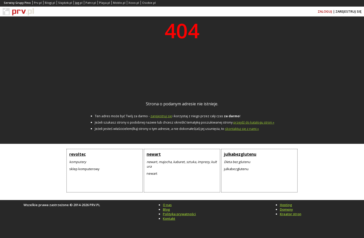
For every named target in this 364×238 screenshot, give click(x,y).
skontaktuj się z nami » (242, 128)
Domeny (286, 209)
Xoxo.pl (133, 3)
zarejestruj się (161, 116)
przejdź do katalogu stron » (253, 122)
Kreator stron (290, 214)
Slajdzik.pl (65, 3)
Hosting (286, 205)
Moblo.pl (119, 3)
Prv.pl (38, 3)
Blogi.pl (50, 3)
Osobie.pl (149, 3)
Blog (166, 209)
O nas (167, 205)
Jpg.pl (78, 3)
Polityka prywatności (179, 214)
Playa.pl (104, 3)
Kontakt (169, 218)
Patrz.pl (90, 3)
